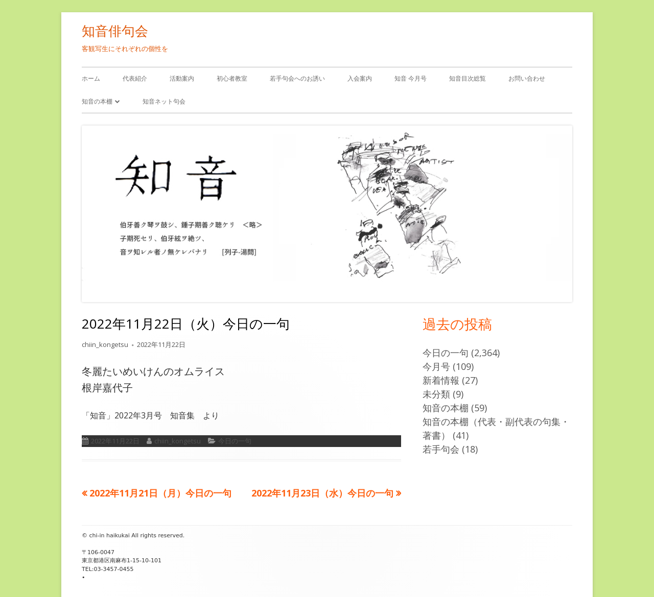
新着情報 (441, 380)
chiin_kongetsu (105, 344)
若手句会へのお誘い (297, 78)
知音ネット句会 (164, 101)
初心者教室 (232, 78)
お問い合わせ (526, 78)
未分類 (436, 394)
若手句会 (441, 449)
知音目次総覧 (467, 78)
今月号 (436, 366)
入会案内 (359, 78)
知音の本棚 (97, 101)
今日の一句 (234, 440)
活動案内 (182, 78)
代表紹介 (135, 78)
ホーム (91, 78)
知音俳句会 (115, 30)
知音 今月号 (410, 78)
